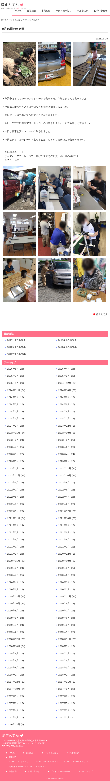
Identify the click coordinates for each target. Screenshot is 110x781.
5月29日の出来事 (16, 347)
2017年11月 (64, 681)
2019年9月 (64, 603)
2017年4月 (13, 710)
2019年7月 (64, 610)
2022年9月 (13, 482)
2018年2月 (13, 674)
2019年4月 (13, 625)
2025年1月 (13, 382)
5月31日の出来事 (16, 340)
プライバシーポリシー (60, 771)
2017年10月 (13, 688)
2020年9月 (13, 568)
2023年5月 (13, 454)
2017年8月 (13, 696)
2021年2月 (64, 546)
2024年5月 (13, 411)
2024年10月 (64, 390)
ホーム (4, 20)
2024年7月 (13, 404)
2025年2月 (64, 375)
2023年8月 (64, 439)
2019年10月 (13, 603)
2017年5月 (64, 703)
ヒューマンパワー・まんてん (46, 761)
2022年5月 (13, 496)
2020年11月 (13, 560)
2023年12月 (64, 425)
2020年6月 (64, 575)
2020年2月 (13, 589)
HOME (18, 10)
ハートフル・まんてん (19, 761)
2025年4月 (64, 368)
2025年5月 (13, 368)
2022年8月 (64, 482)
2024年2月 (64, 418)
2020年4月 (13, 582)
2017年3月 (64, 710)
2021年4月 (64, 539)
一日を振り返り (64, 10)
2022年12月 (64, 468)
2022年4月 (64, 496)
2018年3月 (64, 667)
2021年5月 (13, 539)
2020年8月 (64, 568)
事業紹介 (45, 10)
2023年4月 (64, 454)
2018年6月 (13, 660)
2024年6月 (64, 404)
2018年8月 (13, 653)
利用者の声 (82, 10)
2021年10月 (64, 518)
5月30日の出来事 (67, 340)
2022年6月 (64, 489)
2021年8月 (64, 525)
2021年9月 (13, 525)
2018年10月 (13, 646)
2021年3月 (13, 546)
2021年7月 (13, 532)
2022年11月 (13, 475)
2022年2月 (64, 504)
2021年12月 (64, 511)
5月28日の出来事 (67, 347)
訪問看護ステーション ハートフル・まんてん (28, 766)
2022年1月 (13, 511)
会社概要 (31, 10)
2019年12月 (13, 596)
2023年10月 (64, 432)
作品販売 (13, 771)
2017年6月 (13, 703)
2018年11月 (64, 639)
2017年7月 (64, 696)
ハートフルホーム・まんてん (77, 761)
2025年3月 (13, 375)
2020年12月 (64, 553)
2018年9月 (64, 646)
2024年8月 (64, 397)
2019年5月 (64, 617)
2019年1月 (64, 632)
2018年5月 (64, 660)
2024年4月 (64, 411)
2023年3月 (13, 461)
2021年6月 (64, 532)
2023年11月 (13, 432)
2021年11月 (13, 518)
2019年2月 (13, 632)
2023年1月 (13, 468)
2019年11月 (64, 596)
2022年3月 (13, 504)
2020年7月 (13, 575)
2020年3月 (64, 582)
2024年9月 (13, 397)
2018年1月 (64, 674)
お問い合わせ (100, 10)
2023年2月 (64, 461)
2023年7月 (13, 447)
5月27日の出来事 (16, 354)
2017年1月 (64, 717)
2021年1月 (13, 553)
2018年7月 (64, 653)
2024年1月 (13, 425)
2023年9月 (13, 439)
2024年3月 (13, 418)
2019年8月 (13, 610)
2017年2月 (13, 717)
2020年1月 (64, 589)
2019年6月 (13, 617)
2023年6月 (64, 447)
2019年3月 (64, 625)
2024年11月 (13, 390)
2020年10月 (64, 560)
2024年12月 (64, 382)
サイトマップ (87, 771)
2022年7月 (13, 489)
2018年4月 (13, 667)
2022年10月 (64, 475)
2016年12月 (13, 724)
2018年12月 (13, 639)
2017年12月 (13, 681)
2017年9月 (64, 688)
